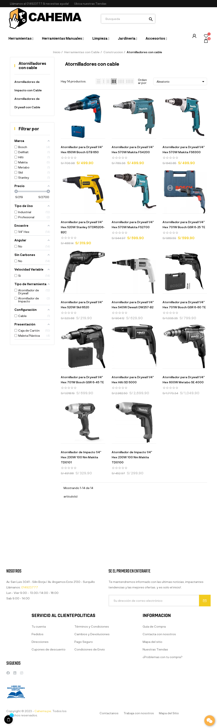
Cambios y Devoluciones (92, 677)
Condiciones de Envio (89, 692)
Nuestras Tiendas (155, 692)
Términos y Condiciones (91, 669)
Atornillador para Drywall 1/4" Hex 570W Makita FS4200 (133, 149)
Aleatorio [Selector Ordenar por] (181, 81)
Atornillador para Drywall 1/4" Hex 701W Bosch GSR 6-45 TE (82, 379)
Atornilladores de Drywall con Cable (27, 103)
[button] (90, 3)
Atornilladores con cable (32, 65)
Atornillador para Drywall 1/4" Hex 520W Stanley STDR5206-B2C (83, 227)
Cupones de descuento (48, 692)
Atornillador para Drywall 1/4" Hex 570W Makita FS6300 (184, 149)
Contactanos (109, 713)
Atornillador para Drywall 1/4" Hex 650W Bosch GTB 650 (82, 149)
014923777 (34, 3)
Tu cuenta (39, 669)
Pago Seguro (83, 684)
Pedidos (37, 677)
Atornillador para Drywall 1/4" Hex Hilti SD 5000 (133, 379)
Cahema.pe (43, 711)
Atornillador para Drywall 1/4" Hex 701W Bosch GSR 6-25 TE (184, 224)
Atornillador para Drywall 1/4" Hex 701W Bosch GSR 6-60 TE (184, 304)
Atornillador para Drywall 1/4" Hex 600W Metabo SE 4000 (184, 379)
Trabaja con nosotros (139, 713)
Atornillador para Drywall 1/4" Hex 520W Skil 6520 (82, 304)
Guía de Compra (154, 669)
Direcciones (40, 684)
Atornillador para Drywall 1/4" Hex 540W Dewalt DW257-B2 (133, 304)
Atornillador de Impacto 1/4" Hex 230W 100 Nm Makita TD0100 (132, 457)
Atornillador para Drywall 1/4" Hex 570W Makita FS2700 (133, 224)
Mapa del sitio (152, 684)
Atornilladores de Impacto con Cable (28, 86)
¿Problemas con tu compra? (162, 700)
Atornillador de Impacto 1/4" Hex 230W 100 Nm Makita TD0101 (81, 457)
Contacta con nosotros (159, 677)
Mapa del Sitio (169, 713)
